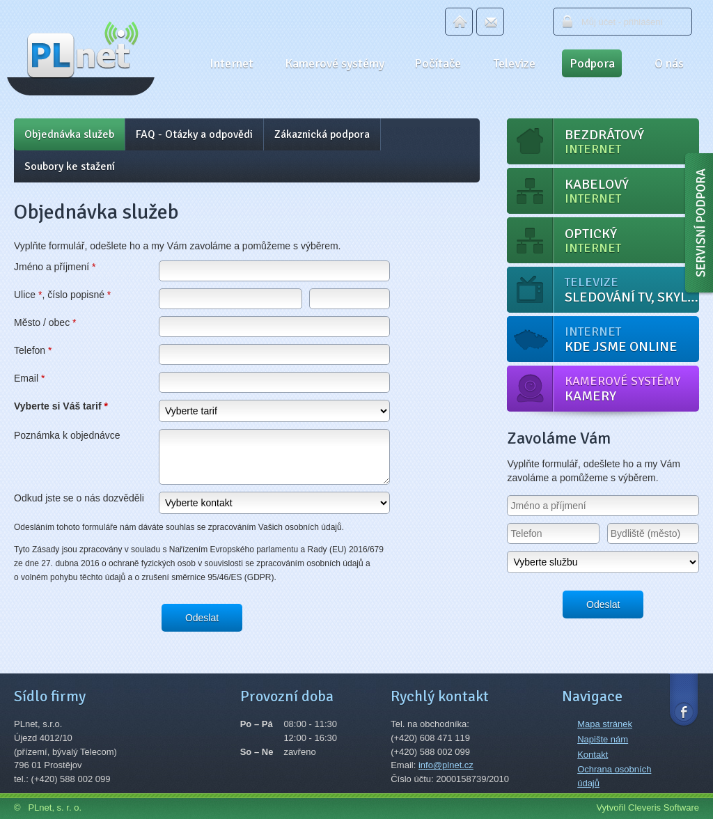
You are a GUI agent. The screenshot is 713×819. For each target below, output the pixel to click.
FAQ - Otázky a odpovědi (194, 134)
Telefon (33, 350)
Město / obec (45, 322)
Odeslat (202, 617)
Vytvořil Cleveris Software (647, 807)
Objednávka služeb (69, 134)
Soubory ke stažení (69, 166)
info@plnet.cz (445, 765)
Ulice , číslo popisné (62, 294)
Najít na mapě (184, 757)
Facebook (683, 699)
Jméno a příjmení (55, 266)
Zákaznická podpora (322, 134)
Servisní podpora (697, 226)
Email (490, 22)
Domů (459, 22)
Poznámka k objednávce (67, 435)
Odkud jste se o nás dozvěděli (79, 498)
